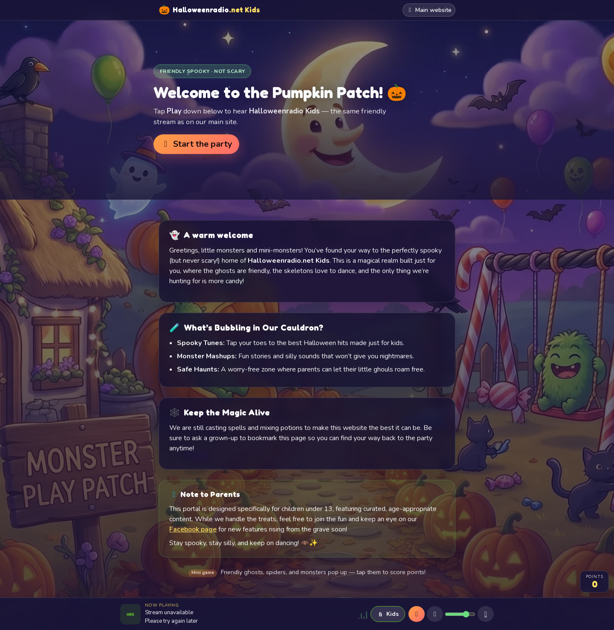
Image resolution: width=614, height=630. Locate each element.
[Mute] (435, 614)
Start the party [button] (196, 144)
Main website (429, 10)
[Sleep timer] (486, 614)
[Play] (416, 614)
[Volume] (460, 614)
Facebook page (193, 529)
